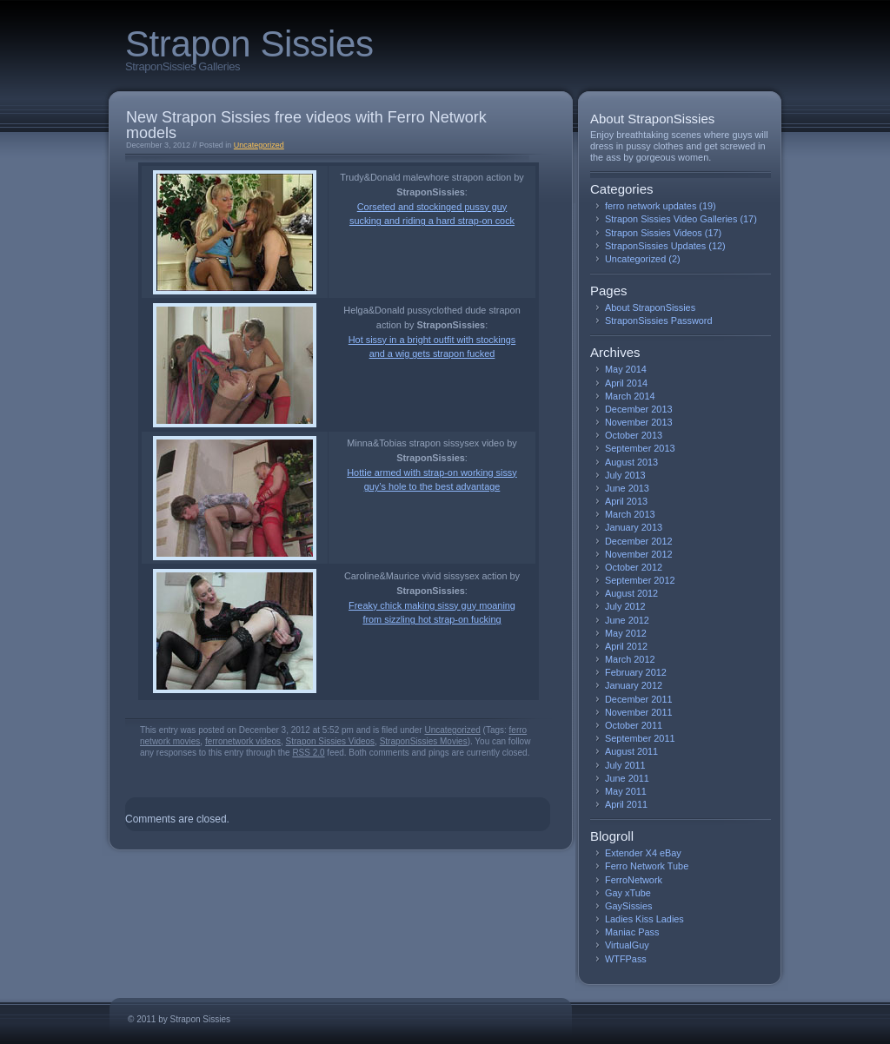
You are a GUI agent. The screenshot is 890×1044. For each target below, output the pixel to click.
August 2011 (631, 751)
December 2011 (639, 699)
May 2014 (626, 369)
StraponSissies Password (658, 320)
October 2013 (633, 435)
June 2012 (627, 620)
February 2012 (636, 672)
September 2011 (640, 738)
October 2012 (633, 567)
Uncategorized (259, 145)
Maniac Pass (632, 932)
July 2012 (625, 606)
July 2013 (625, 475)
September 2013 (640, 448)
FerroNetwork (633, 880)
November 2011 (639, 712)
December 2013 (639, 409)
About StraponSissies (650, 307)
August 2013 (631, 462)
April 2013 (626, 501)
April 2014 (626, 383)
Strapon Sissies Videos (330, 741)
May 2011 (626, 791)
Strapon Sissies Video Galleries (671, 219)
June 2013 (627, 488)
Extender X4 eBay (643, 853)
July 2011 (625, 765)
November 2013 (639, 422)
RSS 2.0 (308, 752)
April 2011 (626, 804)
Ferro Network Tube (646, 866)
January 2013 (633, 527)
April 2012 (626, 646)
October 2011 (633, 725)
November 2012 (639, 554)
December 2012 (639, 541)
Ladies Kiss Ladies (644, 919)
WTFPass (626, 959)
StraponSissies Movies (424, 741)
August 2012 (631, 593)
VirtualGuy (627, 945)
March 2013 (630, 514)
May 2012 (626, 633)
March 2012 (630, 659)
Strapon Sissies (249, 43)
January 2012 (633, 685)
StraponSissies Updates (655, 246)
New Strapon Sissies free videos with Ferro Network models (306, 125)
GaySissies (628, 906)
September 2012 (640, 580)
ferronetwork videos (243, 741)
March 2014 (630, 396)
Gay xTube (628, 893)
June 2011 (627, 778)
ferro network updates (650, 206)
